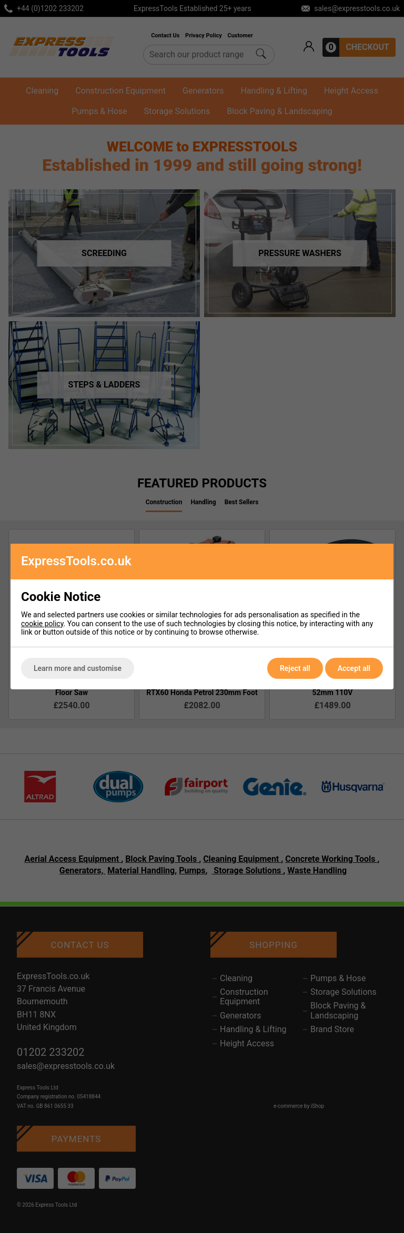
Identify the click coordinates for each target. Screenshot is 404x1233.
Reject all (295, 668)
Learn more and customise (78, 668)
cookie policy (42, 623)
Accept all (354, 668)
